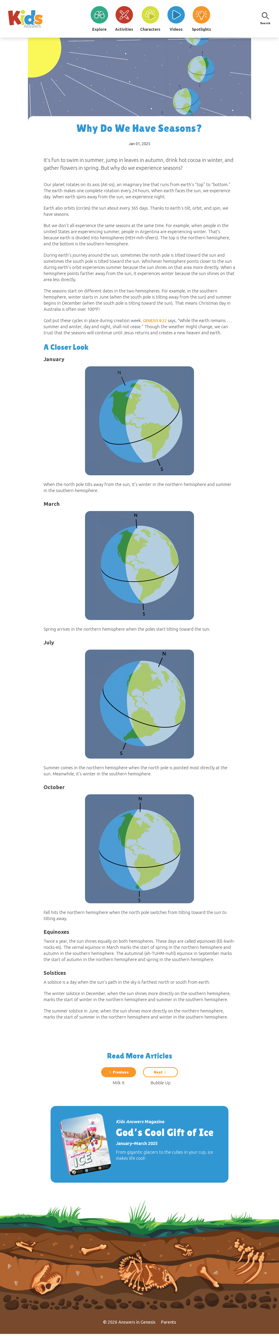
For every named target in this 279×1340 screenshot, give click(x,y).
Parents (168, 1328)
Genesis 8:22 (155, 320)
